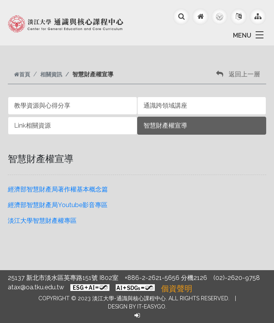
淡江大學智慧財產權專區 (42, 220)
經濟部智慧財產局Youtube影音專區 (57, 205)
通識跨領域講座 (165, 105)
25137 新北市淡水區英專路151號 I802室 (63, 277)
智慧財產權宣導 (165, 125)
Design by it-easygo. (137, 306)
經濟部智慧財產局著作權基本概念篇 (58, 189)
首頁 (22, 74)
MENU (242, 35)
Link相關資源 (32, 125)
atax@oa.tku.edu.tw (36, 287)
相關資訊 (51, 74)
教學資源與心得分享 (42, 105)
